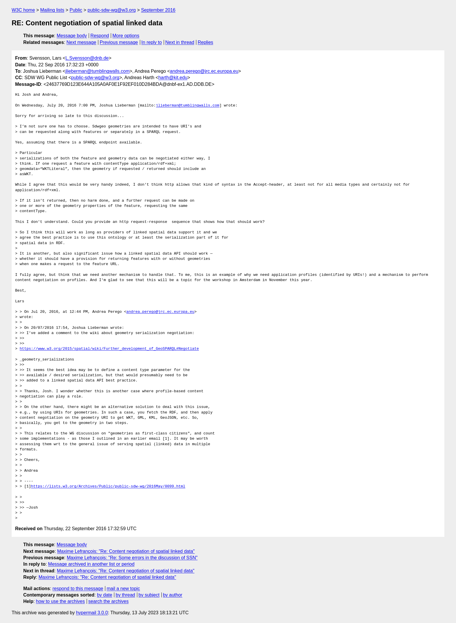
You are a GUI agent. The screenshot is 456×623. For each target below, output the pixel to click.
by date (104, 594)
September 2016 (158, 10)
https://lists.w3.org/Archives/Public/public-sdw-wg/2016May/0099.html (108, 486)
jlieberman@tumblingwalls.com (97, 71)
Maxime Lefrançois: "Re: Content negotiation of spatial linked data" (126, 551)
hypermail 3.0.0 (92, 612)
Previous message (119, 42)
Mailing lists (52, 10)
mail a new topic (123, 588)
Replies (205, 42)
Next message (81, 42)
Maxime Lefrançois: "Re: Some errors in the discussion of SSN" (132, 557)
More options (126, 35)
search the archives (108, 601)
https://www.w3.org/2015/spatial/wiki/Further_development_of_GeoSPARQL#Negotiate (109, 349)
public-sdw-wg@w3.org (112, 10)
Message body (72, 35)
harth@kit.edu (172, 77)
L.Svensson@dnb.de (87, 58)
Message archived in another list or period (91, 564)
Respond (99, 35)
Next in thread (179, 42)
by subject (148, 594)
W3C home (23, 10)
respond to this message (77, 588)
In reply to (151, 42)
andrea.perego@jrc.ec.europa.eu (204, 71)
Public (76, 10)
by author (172, 594)
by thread (125, 594)
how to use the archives (60, 601)
